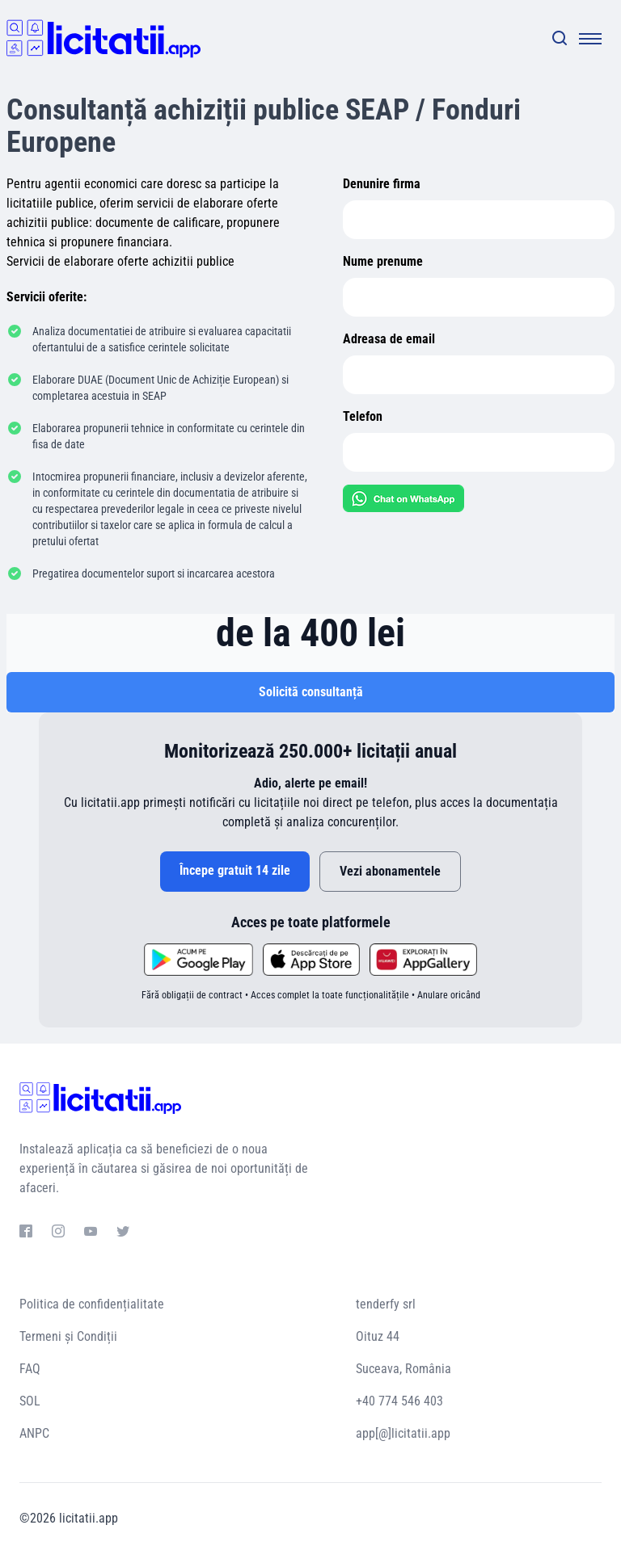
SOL (29, 1401)
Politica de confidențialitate (91, 1304)
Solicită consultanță (311, 691)
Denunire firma (381, 183)
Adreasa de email (389, 339)
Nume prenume (383, 261)
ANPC (34, 1433)
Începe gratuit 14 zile (235, 870)
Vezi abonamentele (390, 871)
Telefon (362, 416)
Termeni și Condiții (68, 1336)
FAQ (29, 1368)
